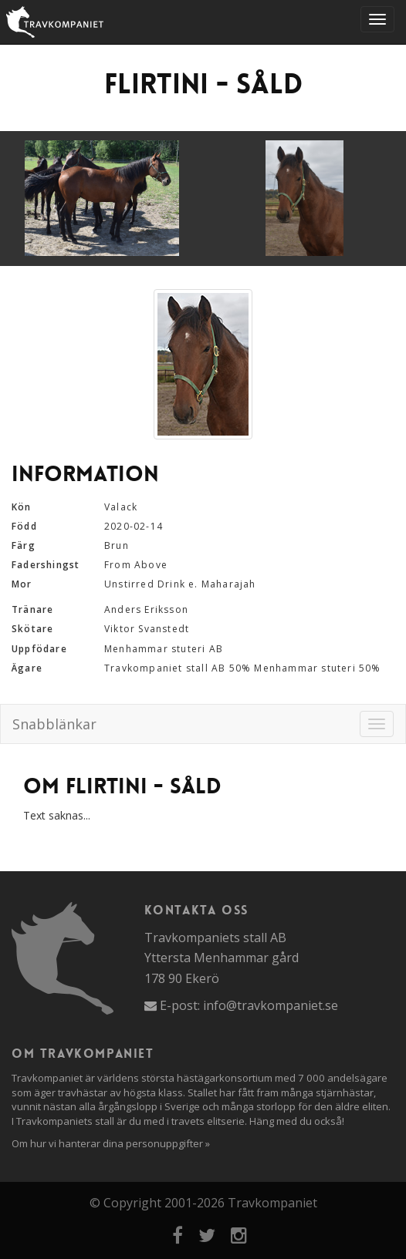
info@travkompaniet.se (270, 1005)
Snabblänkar (54, 724)
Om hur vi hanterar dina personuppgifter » (111, 1143)
